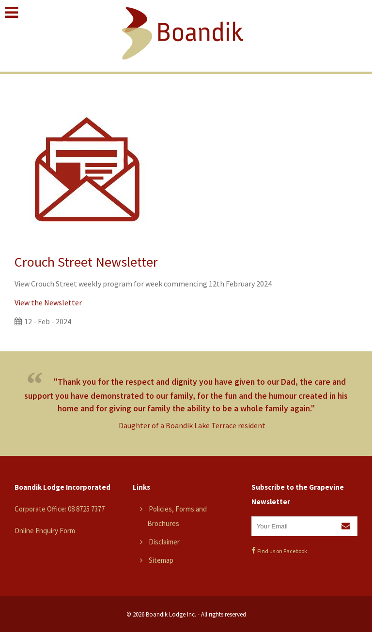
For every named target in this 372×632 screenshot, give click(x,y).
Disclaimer (164, 541)
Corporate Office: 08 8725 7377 (60, 508)
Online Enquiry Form (45, 530)
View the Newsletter (48, 302)
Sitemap (161, 560)
